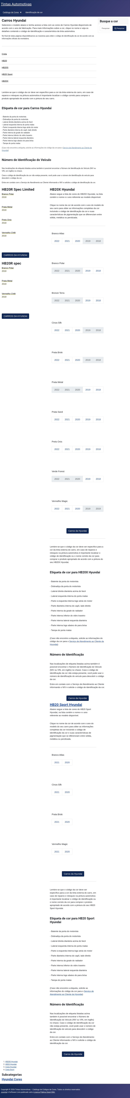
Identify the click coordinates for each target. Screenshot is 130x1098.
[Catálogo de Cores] (20, 12)
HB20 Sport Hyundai (66, 705)
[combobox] (106, 28)
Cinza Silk (57, 322)
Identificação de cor (34, 12)
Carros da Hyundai (77, 531)
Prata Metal (57, 382)
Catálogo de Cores (11, 12)
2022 (56, 241)
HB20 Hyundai (11, 1064)
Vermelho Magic (60, 501)
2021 (67, 241)
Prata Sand (57, 412)
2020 (77, 241)
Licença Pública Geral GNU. (44, 1092)
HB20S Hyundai (11, 1062)
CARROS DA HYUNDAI (15, 255)
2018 (98, 271)
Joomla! (4, 1092)
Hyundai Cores (12, 1079)
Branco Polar (58, 263)
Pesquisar (119, 28)
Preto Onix (57, 441)
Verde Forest (58, 471)
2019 (87, 271)
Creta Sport (9, 1070)
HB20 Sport (7, 74)
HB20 (4, 61)
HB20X (5, 81)
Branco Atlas (58, 233)
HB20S (5, 67)
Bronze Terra (58, 293)
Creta (4, 54)
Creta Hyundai (10, 1067)
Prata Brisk (57, 352)
